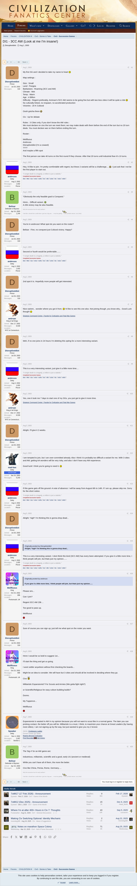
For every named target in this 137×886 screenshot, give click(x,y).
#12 (131, 453)
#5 (132, 247)
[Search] (124, 26)
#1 (132, 67)
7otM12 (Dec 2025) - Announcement (29, 802)
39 (19, 62)
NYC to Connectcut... (12, 330)
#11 (131, 426)
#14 (131, 513)
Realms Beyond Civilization (32, 736)
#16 (131, 573)
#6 (132, 277)
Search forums (20, 31)
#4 (132, 219)
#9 (132, 364)
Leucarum (124, 812)
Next (24, 62)
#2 (132, 162)
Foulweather (15, 813)
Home (10, 25)
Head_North (123, 804)
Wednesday (15, 829)
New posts (8, 31)
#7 (132, 304)
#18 (131, 651)
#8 (132, 336)
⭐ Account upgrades (36, 31)
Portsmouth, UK (14, 600)
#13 (131, 484)
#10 (131, 394)
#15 (131, 541)
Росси (18, 186)
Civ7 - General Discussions (41, 813)
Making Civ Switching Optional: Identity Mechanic (35, 818)
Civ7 (83, 25)
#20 (131, 747)
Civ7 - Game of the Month (38, 796)
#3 (132, 192)
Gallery (70, 25)
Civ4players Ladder (35, 731)
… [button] (14, 62)
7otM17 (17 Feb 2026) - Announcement (31, 793)
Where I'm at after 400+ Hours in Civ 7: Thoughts (35, 810)
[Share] (128, 67)
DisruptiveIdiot (10, 45)
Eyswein (14, 796)
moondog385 (15, 821)
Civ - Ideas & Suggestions (42, 821)
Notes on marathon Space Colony (35, 826)
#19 (131, 717)
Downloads (53, 25)
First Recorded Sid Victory (34, 738)
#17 (131, 624)
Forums (21, 25)
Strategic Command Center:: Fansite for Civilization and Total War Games (49, 316)
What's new (35, 25)
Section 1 (16, 741)
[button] (43, 26)
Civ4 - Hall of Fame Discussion (42, 829)
